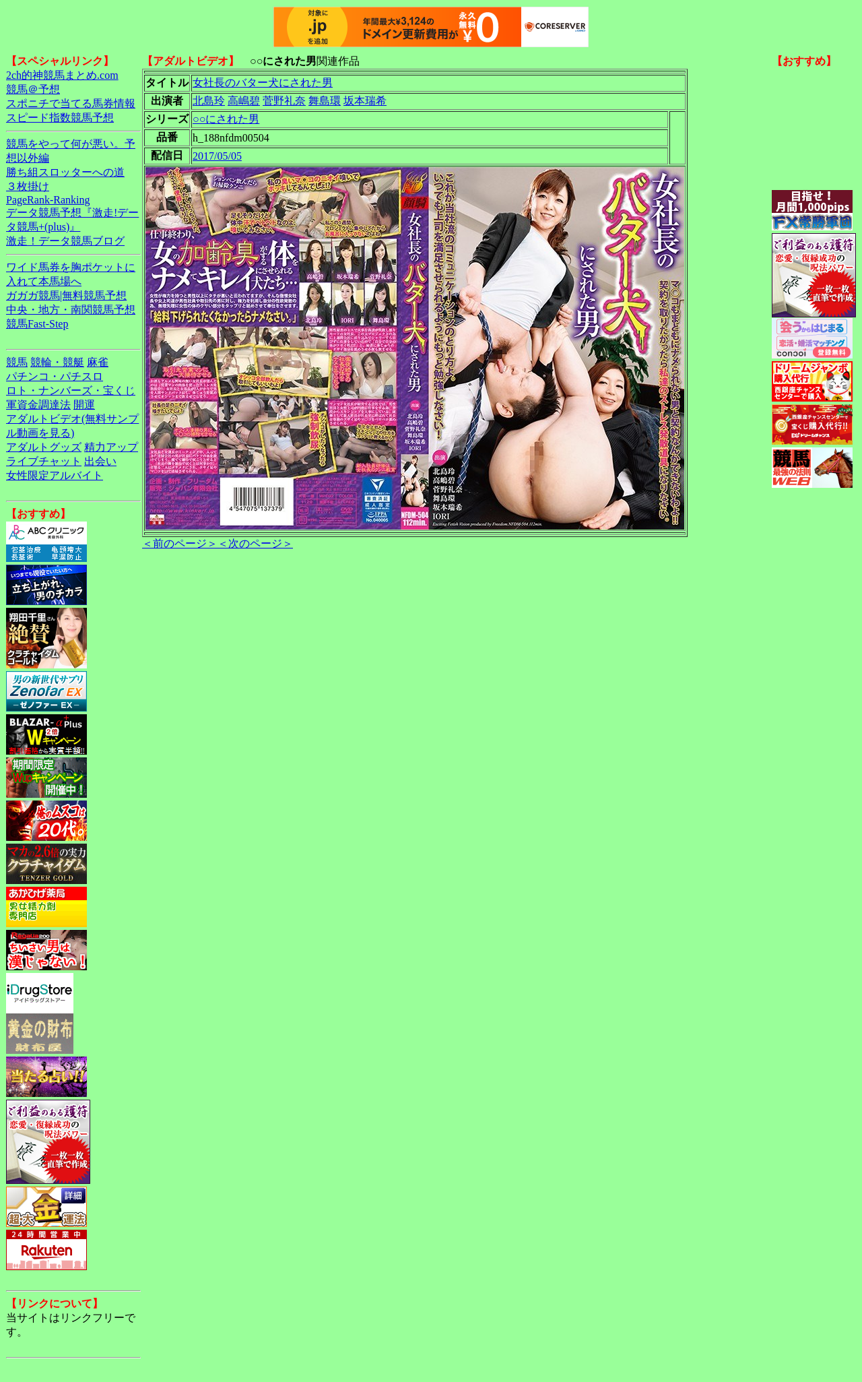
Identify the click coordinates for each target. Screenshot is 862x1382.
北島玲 (209, 100)
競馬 (17, 362)
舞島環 (324, 100)
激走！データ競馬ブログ (65, 241)
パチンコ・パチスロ (54, 376)
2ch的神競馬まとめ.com (62, 75)
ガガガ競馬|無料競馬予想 (66, 295)
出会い (100, 461)
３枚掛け (27, 186)
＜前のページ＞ (180, 543)
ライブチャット (43, 461)
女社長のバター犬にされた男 (263, 82)
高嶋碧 (244, 100)
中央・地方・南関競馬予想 (70, 309)
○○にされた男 (226, 119)
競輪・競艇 (57, 362)
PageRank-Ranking (48, 200)
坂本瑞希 (365, 100)
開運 (84, 404)
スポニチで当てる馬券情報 (70, 103)
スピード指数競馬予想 (60, 117)
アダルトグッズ (43, 447)
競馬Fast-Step (37, 323)
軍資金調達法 (38, 404)
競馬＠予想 (33, 89)
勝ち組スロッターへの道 (65, 172)
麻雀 (97, 362)
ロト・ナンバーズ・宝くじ (70, 390)
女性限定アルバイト (54, 475)
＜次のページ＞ (255, 543)
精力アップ (111, 447)
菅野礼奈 (284, 100)
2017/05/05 (217, 156)
